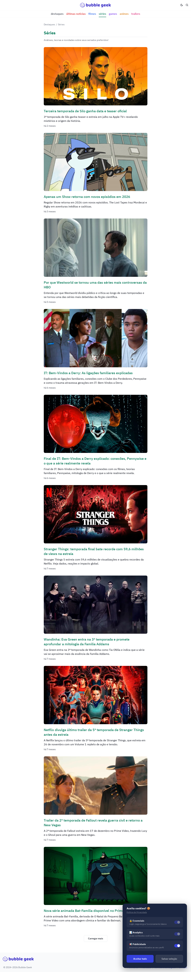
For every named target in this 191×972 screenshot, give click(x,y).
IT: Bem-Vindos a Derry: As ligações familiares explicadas (88, 373)
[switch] (177, 945)
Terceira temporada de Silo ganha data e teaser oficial (85, 111)
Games (113, 13)
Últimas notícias (76, 13)
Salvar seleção (169, 958)
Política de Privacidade (137, 912)
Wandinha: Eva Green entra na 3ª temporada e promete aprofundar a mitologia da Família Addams (86, 641)
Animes (124, 13)
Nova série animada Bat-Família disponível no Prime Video (88, 910)
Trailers (135, 13)
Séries (102, 13)
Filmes (92, 13)
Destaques (57, 13)
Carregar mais (95, 938)
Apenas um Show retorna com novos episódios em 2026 (87, 196)
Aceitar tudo (140, 958)
